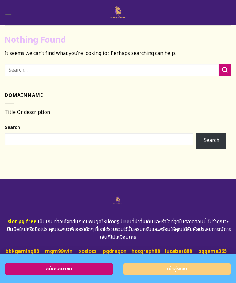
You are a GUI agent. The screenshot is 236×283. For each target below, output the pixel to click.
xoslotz (88, 251)
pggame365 (212, 251)
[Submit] (225, 70)
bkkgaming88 (22, 251)
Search (12, 127)
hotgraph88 (146, 251)
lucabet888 (178, 251)
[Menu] (8, 12)
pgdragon (115, 251)
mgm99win (59, 251)
